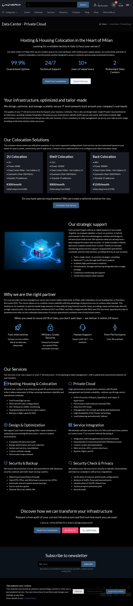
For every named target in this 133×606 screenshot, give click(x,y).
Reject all (78, 591)
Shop (96, 12)
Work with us (109, 12)
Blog (87, 12)
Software (38, 12)
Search (83, 5)
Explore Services (80, 81)
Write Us (70, 530)
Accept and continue (116, 591)
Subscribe (88, 564)
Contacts (76, 12)
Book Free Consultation (55, 81)
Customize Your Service (66, 205)
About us (63, 12)
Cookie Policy (29, 598)
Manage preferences (95, 591)
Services (51, 12)
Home (27, 12)
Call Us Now (89, 530)
